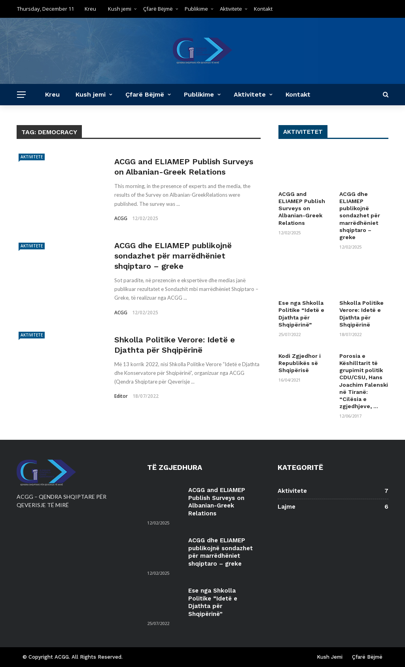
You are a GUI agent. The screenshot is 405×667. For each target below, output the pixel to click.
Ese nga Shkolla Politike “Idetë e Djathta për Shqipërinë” (212, 602)
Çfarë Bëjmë (158, 8)
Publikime (196, 8)
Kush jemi (119, 8)
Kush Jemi (330, 657)
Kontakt (263, 8)
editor (121, 396)
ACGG (120, 218)
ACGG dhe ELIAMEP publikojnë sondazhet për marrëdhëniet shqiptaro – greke (173, 256)
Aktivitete (231, 8)
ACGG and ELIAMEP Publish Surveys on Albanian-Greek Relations (301, 208)
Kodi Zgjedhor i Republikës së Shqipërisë (299, 363)
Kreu (90, 8)
